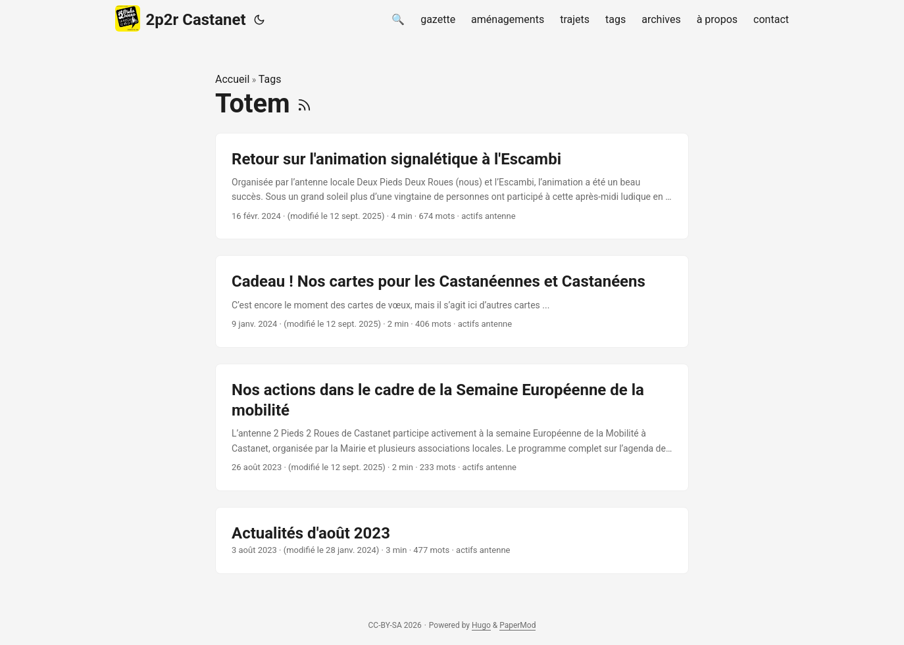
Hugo (481, 625)
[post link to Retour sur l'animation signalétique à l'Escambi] (452, 186)
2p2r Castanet (180, 18)
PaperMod (517, 625)
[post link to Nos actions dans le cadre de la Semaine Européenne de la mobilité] (452, 427)
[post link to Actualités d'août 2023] (452, 540)
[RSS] (304, 103)
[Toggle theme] (259, 19)
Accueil (232, 79)
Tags (270, 79)
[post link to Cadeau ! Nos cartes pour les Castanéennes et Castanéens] (452, 301)
